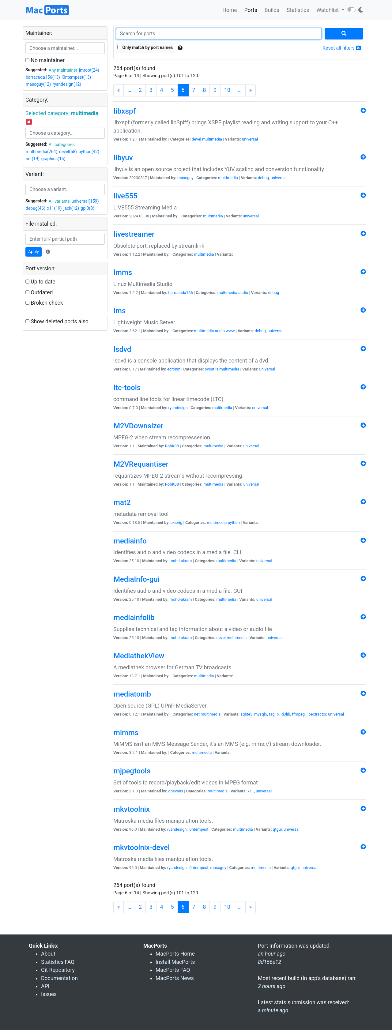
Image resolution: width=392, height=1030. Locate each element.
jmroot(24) (89, 70)
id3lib (285, 714)
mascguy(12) (38, 84)
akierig (177, 522)
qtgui (277, 829)
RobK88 (172, 446)
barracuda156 (180, 292)
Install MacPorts (175, 962)
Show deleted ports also (57, 321)
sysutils (211, 369)
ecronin (173, 369)
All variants (59, 201)
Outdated (39, 292)
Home (229, 10)
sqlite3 (246, 714)
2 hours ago (271, 986)
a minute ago (273, 1010)
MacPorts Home (175, 954)
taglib (274, 714)
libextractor (316, 714)
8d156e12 (269, 962)
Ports (250, 10)
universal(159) (85, 201)
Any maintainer (63, 70)
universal (250, 139)
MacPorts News (175, 978)
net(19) (33, 158)
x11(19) (54, 208)
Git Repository (58, 970)
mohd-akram (180, 560)
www (230, 331)
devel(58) (68, 151)
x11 (250, 791)
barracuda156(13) (43, 77)
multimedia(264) (41, 151)
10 (227, 90)
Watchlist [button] (328, 10)
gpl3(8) (88, 208)
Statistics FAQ (57, 962)
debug (263, 177)
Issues (49, 994)
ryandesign (177, 407)
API (45, 986)
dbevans (175, 791)
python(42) (88, 151)
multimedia (212, 139)
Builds (272, 10)
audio (243, 292)
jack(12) (71, 208)
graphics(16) (53, 158)
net (197, 714)
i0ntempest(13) (76, 77)
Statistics (298, 10)
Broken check (44, 303)
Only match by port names (145, 47)
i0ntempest (198, 829)
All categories (62, 144)
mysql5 (260, 714)
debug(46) (35, 208)
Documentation (59, 978)
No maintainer (45, 60)
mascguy (185, 177)
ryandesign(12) (67, 84)
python (234, 522)
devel (196, 139)
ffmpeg (298, 714)
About (48, 954)
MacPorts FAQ (173, 970)
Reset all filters (341, 48)
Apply (33, 251)
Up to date (40, 282)
